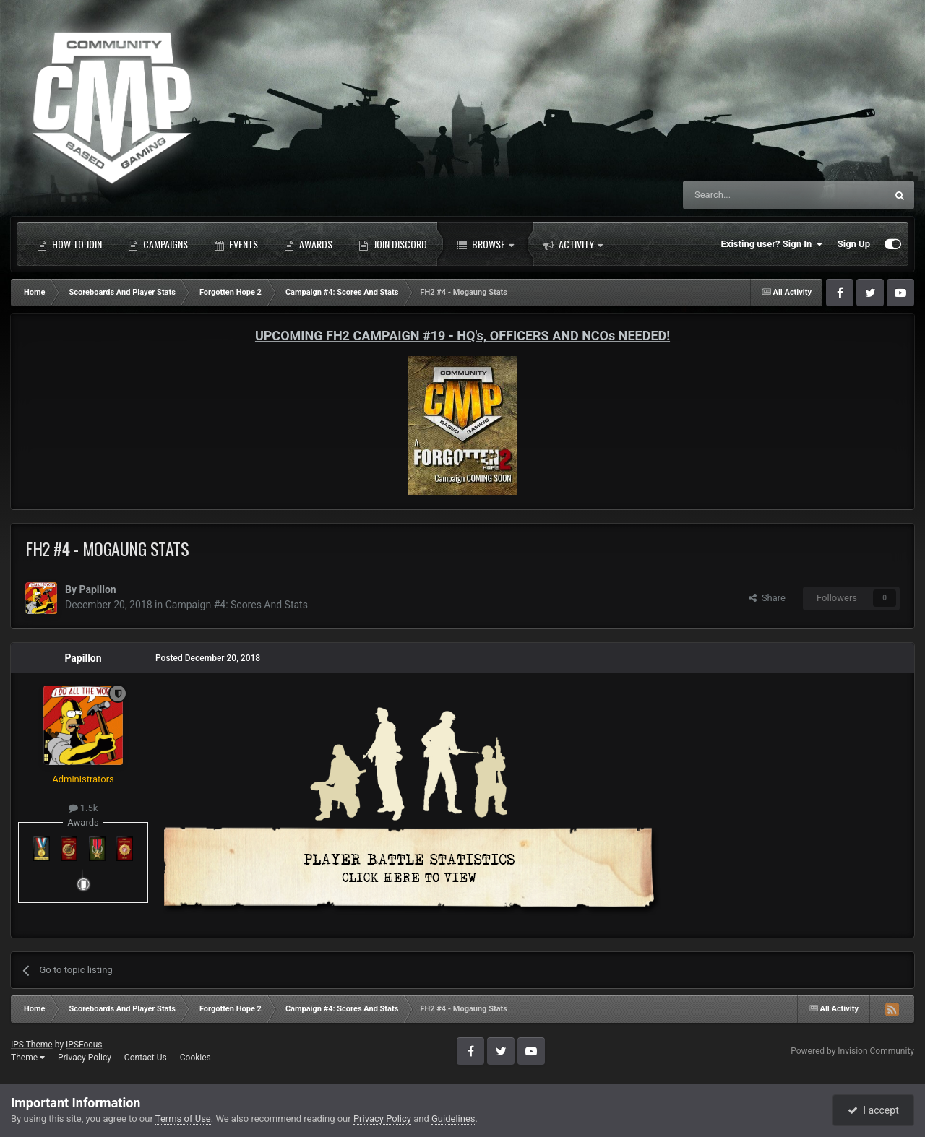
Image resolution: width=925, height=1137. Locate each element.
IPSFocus (84, 1044)
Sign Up (854, 243)
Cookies (195, 1057)
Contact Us (145, 1057)
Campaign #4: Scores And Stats (236, 604)
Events (236, 244)
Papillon (97, 589)
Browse (485, 244)
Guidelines (453, 1118)
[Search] (750, 195)
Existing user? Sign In (772, 244)
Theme (28, 1057)
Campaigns (158, 244)
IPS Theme (32, 1044)
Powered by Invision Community (852, 1051)
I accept (873, 1110)
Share (767, 597)
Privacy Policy (84, 1057)
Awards (308, 244)
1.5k (83, 808)
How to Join (69, 244)
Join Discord (392, 244)
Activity (573, 244)
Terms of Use (183, 1118)
